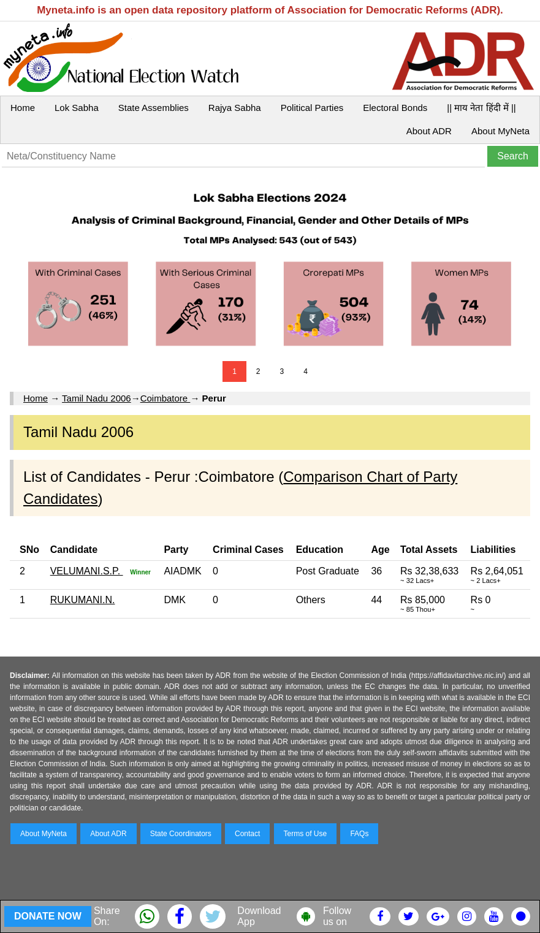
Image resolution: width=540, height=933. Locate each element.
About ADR (429, 131)
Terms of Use (305, 833)
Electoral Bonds (395, 107)
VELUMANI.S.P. (86, 571)
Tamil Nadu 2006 (96, 398)
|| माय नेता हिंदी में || (481, 107)
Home (22, 107)
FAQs (359, 833)
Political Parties (312, 107)
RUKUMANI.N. (82, 600)
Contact (247, 833)
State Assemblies (153, 107)
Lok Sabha (77, 107)
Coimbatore (165, 398)
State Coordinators (180, 833)
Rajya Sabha (234, 107)
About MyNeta (500, 131)
